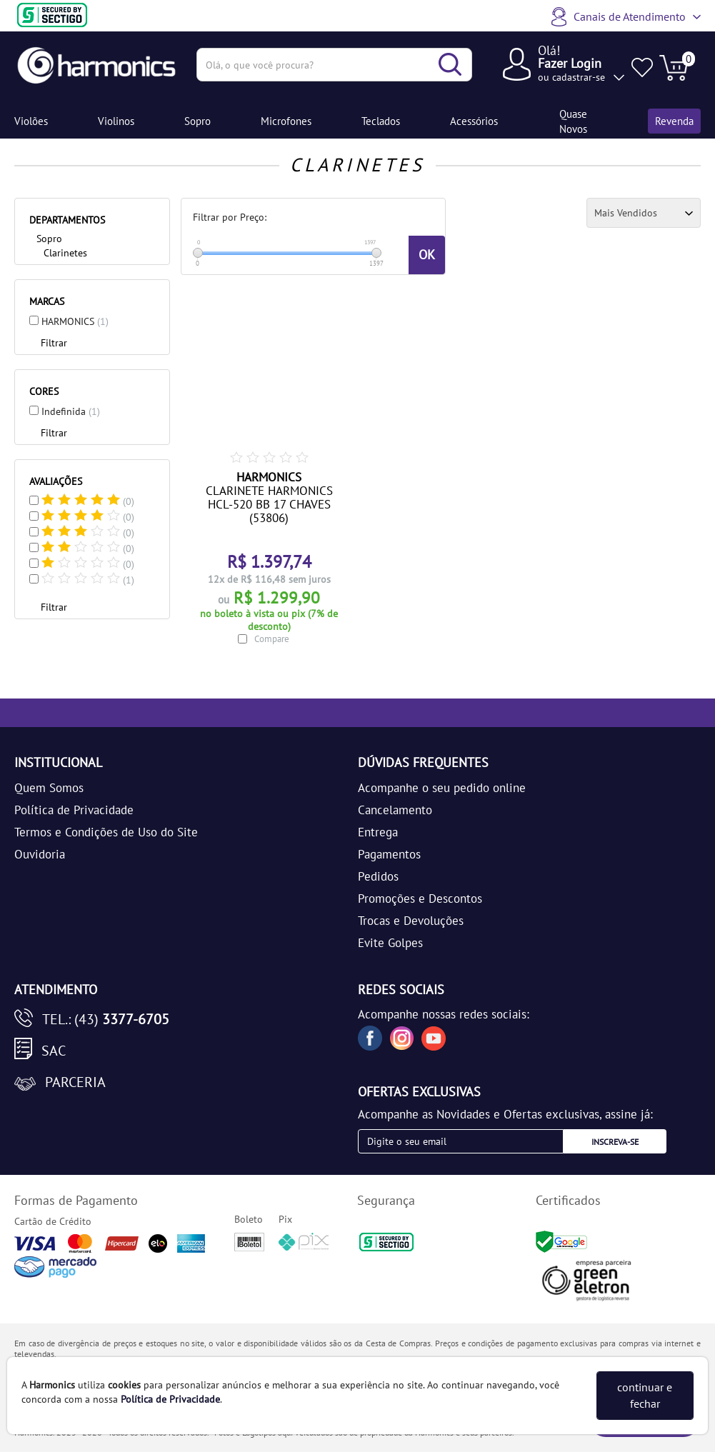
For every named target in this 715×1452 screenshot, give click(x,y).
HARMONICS (75, 321)
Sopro (197, 121)
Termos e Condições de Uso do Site (106, 832)
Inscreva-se (615, 1141)
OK (427, 254)
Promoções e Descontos (420, 898)
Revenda (674, 121)
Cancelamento (395, 810)
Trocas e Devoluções (411, 920)
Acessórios (474, 121)
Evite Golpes (390, 943)
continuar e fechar (644, 1395)
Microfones (286, 121)
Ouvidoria (39, 854)
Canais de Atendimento (630, 16)
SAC (53, 1050)
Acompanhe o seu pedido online (442, 788)
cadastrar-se (578, 77)
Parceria (75, 1082)
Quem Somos (49, 788)
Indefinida (70, 411)
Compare (271, 639)
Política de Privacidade (74, 810)
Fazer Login (569, 63)
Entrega (378, 832)
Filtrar (54, 342)
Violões (31, 121)
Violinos (116, 121)
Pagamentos (389, 854)
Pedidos (378, 876)
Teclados (380, 121)
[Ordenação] (643, 213)
